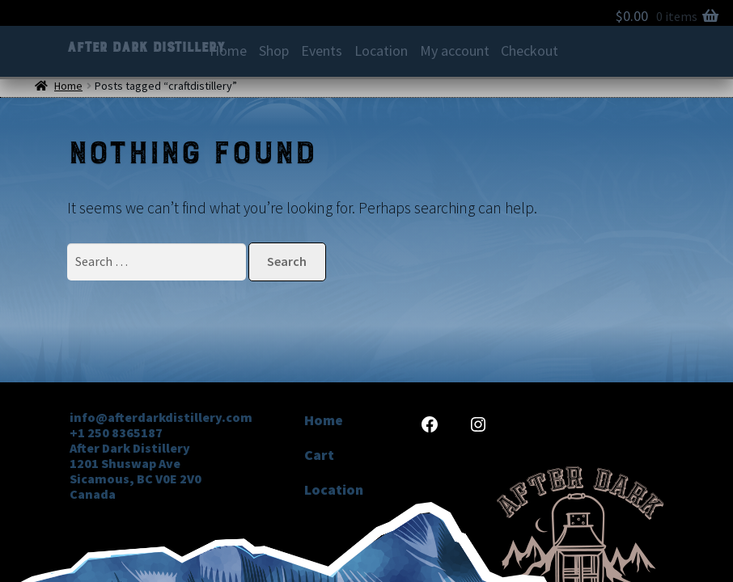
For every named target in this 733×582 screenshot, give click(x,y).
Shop (274, 50)
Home (228, 50)
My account (454, 50)
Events (321, 50)
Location (381, 50)
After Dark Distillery (145, 47)
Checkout (529, 50)
